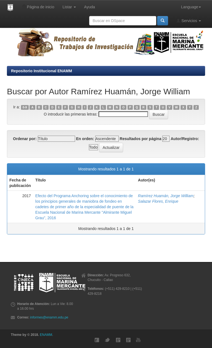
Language (191, 7)
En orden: (85, 138)
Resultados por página (140, 138)
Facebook (97, 340)
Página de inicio (38, 6)
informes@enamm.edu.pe (49, 317)
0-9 (25, 107)
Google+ (118, 340)
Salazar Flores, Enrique (158, 201)
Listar (69, 7)
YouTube (138, 340)
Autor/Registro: (185, 138)
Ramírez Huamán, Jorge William (166, 196)
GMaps (128, 340)
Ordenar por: (25, 138)
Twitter (107, 340)
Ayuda (89, 7)
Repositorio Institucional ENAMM (41, 71)
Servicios (188, 20)
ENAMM (46, 335)
